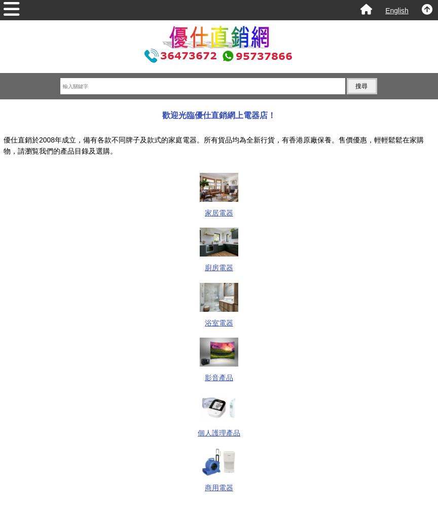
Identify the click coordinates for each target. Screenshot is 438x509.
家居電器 (219, 208)
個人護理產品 (219, 428)
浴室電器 (219, 318)
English (397, 11)
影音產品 (219, 373)
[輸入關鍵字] (202, 86)
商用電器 (219, 483)
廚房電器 (219, 263)
